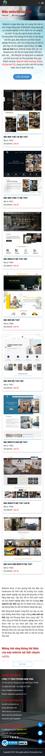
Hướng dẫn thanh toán (9, 708)
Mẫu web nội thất (12, 320)
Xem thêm (22, 664)
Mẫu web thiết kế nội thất (16, 137)
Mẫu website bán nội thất (16, 442)
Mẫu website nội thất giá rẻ (17, 503)
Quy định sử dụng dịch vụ (10, 704)
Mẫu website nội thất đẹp (15, 259)
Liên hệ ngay (22, 76)
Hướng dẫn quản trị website (11, 719)
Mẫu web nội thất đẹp (14, 381)
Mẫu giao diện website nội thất (18, 564)
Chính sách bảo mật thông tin (12, 715)
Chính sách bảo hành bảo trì (11, 711)
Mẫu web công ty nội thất (16, 198)
